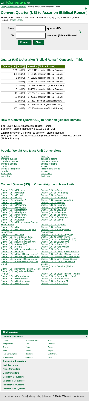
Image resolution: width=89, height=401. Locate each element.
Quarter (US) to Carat (11, 197)
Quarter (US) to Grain (51, 249)
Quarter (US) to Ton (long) (13, 200)
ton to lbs (5, 176)
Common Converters (13, 336)
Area (27, 344)
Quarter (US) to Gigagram (13, 207)
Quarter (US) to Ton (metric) (54, 193)
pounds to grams (49, 164)
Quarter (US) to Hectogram (14, 210)
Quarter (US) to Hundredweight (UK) (18, 242)
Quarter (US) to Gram (51, 190)
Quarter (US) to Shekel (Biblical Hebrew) (60, 254)
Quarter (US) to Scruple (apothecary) (18, 249)
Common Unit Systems (14, 388)
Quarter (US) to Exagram (53, 202)
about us (8, 396)
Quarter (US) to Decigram (13, 212)
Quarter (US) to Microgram (14, 215)
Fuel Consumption (10, 354)
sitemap (47, 396)
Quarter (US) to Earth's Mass (15, 283)
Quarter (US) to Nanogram (54, 215)
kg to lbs (5, 156)
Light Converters (11, 373)
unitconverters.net (75, 396)
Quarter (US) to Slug (51, 227)
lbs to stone (6, 173)
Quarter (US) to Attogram (13, 220)
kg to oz (45, 171)
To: (12, 35)
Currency (29, 357)
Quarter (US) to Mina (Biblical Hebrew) (19, 254)
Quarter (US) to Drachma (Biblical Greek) (21, 269)
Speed (28, 350)
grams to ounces (9, 159)
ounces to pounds (49, 161)
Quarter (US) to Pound (12, 195)
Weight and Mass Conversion (16, 7)
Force (50, 347)
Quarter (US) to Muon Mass (14, 279)
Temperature (8, 344)
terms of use (21, 396)
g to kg (4, 166)
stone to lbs (46, 173)
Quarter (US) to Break (11, 202)
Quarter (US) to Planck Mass (15, 276)
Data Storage (53, 354)
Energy (5, 347)
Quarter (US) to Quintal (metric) (16, 239)
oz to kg (4, 171)
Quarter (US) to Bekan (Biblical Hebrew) (20, 256)
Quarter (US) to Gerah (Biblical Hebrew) (60, 256)
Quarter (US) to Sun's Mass (54, 283)
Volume (51, 340)
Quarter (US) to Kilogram (13, 190)
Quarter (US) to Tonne (11, 247)
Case (50, 357)
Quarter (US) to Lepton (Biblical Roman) (60, 274)
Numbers (29, 354)
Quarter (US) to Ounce (52, 195)
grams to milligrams (10, 169)
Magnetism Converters (14, 381)
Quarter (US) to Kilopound (53, 224)
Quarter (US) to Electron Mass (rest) (58, 276)
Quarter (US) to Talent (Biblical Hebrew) (60, 252)
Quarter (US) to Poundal (12, 234)
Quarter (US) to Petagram (13, 205)
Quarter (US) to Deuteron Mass (56, 281)
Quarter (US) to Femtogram (54, 217)
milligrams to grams (50, 169)
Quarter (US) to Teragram (53, 205)
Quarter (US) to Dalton (52, 220)
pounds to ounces (9, 161)
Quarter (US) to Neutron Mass (15, 281)
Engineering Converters (14, 361)
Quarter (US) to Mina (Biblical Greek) (59, 259)
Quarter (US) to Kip (10, 227)
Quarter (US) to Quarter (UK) (55, 242)
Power (27, 347)
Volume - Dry (8, 357)
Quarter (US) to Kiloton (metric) (56, 237)
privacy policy (35, 396)
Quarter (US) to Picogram (13, 217)
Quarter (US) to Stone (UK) (54, 244)
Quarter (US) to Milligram (13, 193)
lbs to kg (45, 156)
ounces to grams (49, 159)
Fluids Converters (11, 369)
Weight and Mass (32, 340)
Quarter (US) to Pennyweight (55, 247)
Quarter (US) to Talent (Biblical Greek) (19, 259)
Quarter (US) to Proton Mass (55, 279)
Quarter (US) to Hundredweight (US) (58, 239)
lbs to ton (45, 176)
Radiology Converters (13, 385)
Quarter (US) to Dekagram (54, 210)
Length (5, 340)
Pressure (51, 344)
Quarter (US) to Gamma (12, 252)
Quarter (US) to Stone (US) (14, 244)
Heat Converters (10, 365)
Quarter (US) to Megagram (54, 207)
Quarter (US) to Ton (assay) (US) (57, 234)
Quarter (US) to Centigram (54, 212)
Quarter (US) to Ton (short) (54, 197)
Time (5, 350)
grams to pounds (9, 164)
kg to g (44, 166)
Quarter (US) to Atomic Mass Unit (57, 200)
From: (11, 28)
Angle (50, 350)
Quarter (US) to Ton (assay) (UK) (17, 237)
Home (3, 7)
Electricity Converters (13, 377)
